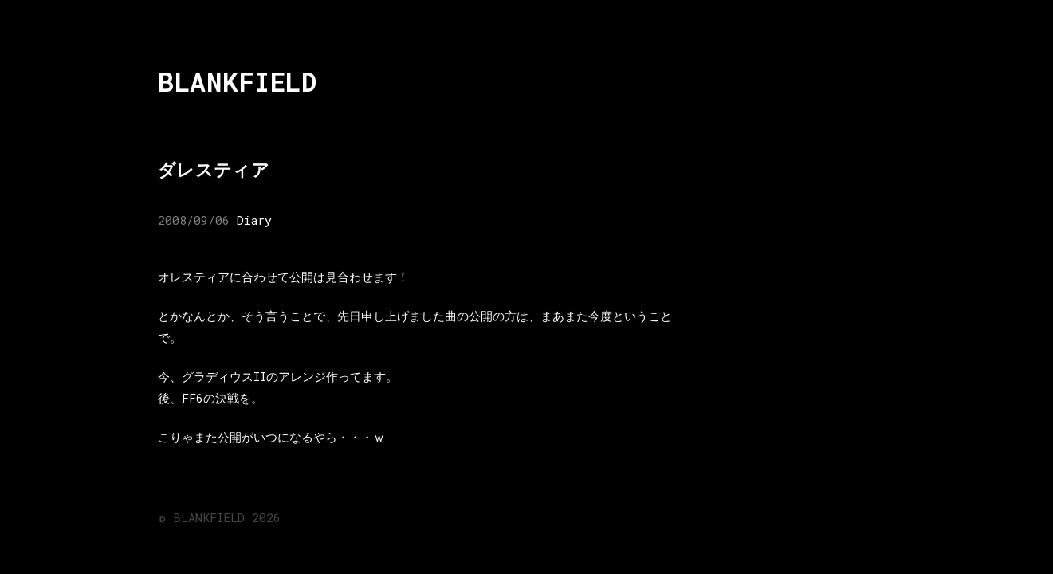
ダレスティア (213, 169)
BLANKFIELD (237, 82)
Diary (254, 220)
